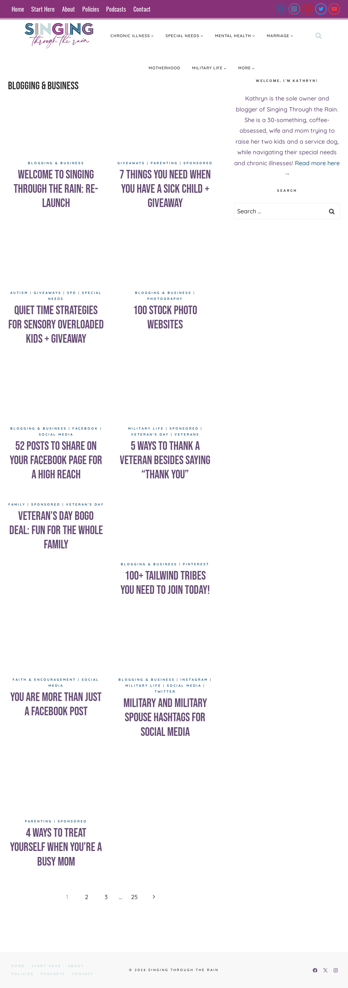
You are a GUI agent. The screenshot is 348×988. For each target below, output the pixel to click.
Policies (90, 9)
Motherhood (164, 67)
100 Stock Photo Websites (165, 318)
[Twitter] (321, 9)
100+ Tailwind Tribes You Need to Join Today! (165, 583)
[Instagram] (294, 9)
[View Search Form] (318, 36)
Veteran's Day (150, 434)
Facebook (85, 428)
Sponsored (198, 163)
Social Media (56, 434)
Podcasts (116, 9)
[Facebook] (281, 9)
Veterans (186, 434)
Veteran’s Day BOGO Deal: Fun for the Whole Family (56, 530)
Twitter (165, 691)
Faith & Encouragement (44, 679)
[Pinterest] (307, 9)
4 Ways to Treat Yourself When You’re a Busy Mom (56, 847)
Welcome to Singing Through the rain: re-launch (56, 189)
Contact (142, 9)
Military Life (146, 428)
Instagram (194, 679)
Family (17, 504)
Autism (19, 293)
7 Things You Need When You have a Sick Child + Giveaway (165, 189)
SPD (71, 293)
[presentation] (56, 127)
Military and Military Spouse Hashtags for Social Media (165, 717)
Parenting (164, 163)
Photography (165, 299)
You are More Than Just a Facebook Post (56, 704)
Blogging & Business (56, 163)
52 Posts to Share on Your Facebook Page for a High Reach (56, 460)
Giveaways (131, 163)
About (68, 9)
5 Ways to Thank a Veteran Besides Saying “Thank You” (165, 460)
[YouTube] (334, 9)
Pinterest (196, 564)
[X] (325, 970)
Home (18, 9)
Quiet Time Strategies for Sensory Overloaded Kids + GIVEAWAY (56, 325)
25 (134, 897)
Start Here (43, 9)
